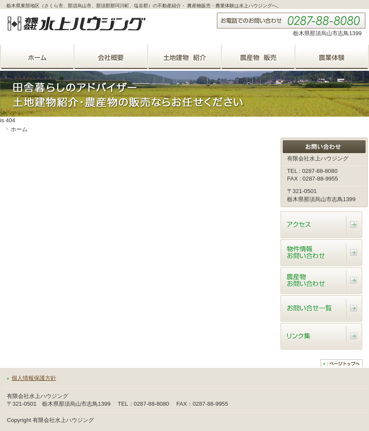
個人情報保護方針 (34, 378)
